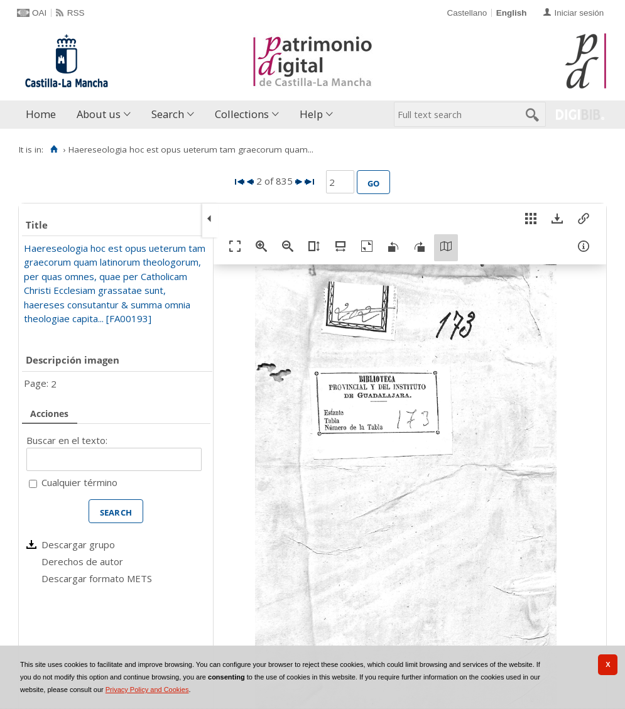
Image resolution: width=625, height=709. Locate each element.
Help (311, 114)
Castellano (467, 13)
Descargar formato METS (96, 578)
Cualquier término (79, 482)
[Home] (53, 149)
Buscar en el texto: (66, 440)
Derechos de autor (82, 561)
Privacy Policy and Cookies (147, 689)
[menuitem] (44, 114)
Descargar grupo (78, 544)
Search (167, 114)
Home (41, 114)
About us (99, 114)
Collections (242, 114)
